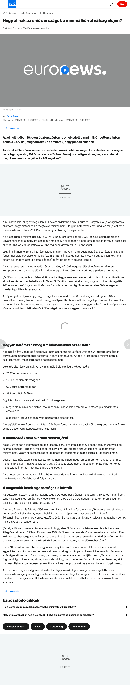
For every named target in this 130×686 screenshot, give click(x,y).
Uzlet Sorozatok (28, 13)
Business (12, 13)
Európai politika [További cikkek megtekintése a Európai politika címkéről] (16, 626)
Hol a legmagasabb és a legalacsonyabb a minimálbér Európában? (39, 606)
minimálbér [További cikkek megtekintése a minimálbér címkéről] (79, 626)
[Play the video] (65, 70)
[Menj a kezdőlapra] (12, 4)
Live (122, 4)
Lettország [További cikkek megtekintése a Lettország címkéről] (56, 626)
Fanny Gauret (13, 116)
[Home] (4, 13)
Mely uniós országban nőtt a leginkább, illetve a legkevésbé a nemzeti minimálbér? (48, 614)
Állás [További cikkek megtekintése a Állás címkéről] (38, 626)
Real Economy (46, 13)
